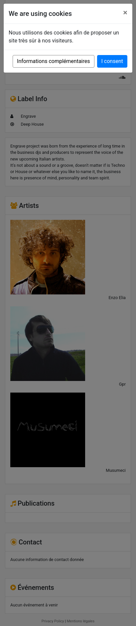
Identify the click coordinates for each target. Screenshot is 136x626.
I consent (112, 61)
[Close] (125, 13)
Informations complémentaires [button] (53, 61)
